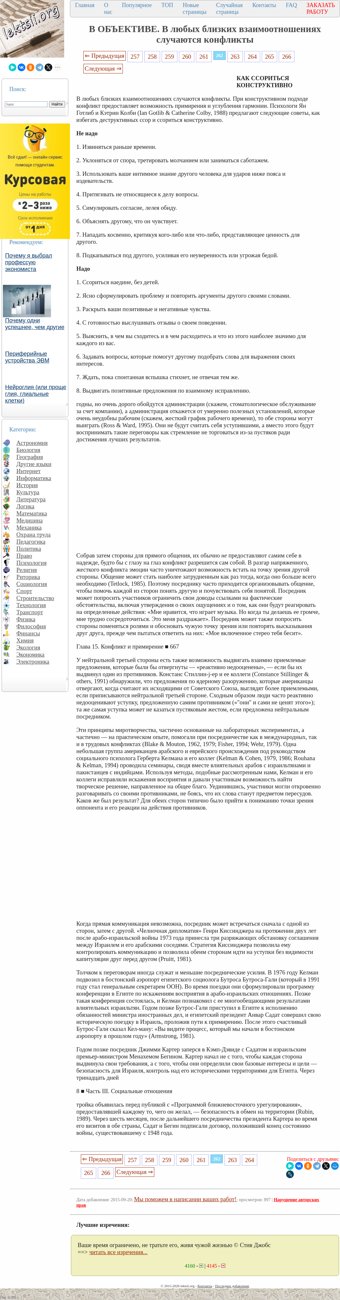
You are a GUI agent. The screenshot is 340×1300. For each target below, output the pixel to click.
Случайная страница (229, 8)
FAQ (291, 5)
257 (135, 56)
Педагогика (31, 541)
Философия (31, 626)
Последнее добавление (232, 1286)
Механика (29, 527)
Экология (28, 647)
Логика (25, 506)
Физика (25, 619)
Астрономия (32, 442)
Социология (31, 584)
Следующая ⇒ (103, 68)
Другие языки (33, 464)
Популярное (137, 5)
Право (24, 555)
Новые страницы (195, 8)
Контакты (264, 5)
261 (204, 56)
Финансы (28, 633)
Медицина (29, 520)
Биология (28, 449)
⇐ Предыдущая (104, 55)
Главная (84, 5)
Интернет (28, 471)
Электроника (32, 661)
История (27, 485)
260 (186, 56)
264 (252, 56)
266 (286, 56)
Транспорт (29, 612)
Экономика (30, 654)
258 (152, 56)
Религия (26, 569)
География (29, 457)
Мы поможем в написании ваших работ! (185, 1199)
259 (169, 56)
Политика (28, 548)
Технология (31, 605)
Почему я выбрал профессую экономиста (28, 262)
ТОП (167, 5)
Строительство (35, 598)
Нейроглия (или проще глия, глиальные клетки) (35, 394)
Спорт (24, 591)
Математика (31, 513)
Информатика (33, 478)
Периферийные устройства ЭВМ (27, 357)
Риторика (28, 577)
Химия (25, 640)
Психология (31, 562)
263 (235, 56)
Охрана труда (33, 534)
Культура (27, 492)
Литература (31, 499)
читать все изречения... (118, 1252)
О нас (108, 8)
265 (269, 56)
